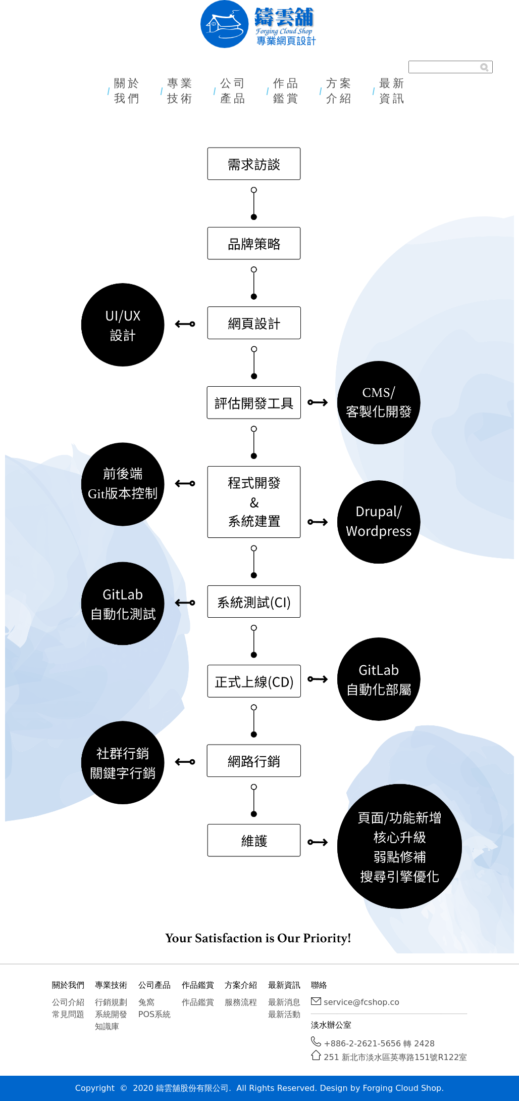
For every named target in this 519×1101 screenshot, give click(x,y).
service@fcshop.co (361, 1002)
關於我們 (127, 91)
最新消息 (284, 1002)
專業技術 (180, 91)
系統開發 (111, 1014)
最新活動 (284, 1014)
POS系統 (154, 1014)
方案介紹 (339, 91)
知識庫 (107, 1026)
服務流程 (241, 1002)
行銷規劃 (111, 1002)
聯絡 (319, 985)
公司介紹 (68, 1002)
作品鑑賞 (286, 91)
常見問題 (68, 1014)
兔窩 (146, 1002)
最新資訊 (392, 91)
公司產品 (233, 91)
